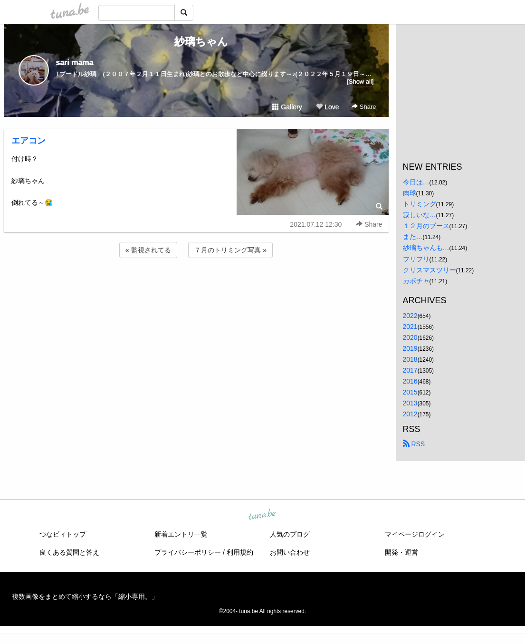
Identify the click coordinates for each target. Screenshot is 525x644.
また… (413, 236)
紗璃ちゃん (196, 42)
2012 (410, 414)
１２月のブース (426, 226)
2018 (410, 359)
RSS (414, 444)
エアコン (28, 140)
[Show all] (360, 81)
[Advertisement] (196, 285)
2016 (410, 381)
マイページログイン (415, 534)
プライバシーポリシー (187, 552)
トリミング (419, 204)
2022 (410, 315)
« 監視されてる (148, 250)
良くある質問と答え (69, 552)
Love (327, 107)
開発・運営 (401, 552)
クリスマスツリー (429, 270)
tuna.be (262, 514)
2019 (410, 348)
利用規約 (240, 552)
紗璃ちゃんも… (426, 247)
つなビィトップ (62, 534)
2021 (410, 326)
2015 (410, 392)
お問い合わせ (290, 552)
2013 (410, 403)
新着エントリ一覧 (181, 534)
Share (364, 106)
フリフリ (416, 259)
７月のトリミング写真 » (230, 250)
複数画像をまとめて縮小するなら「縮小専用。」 (85, 596)
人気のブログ (290, 534)
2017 (410, 370)
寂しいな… (419, 215)
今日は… (416, 182)
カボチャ (416, 281)
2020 (410, 337)
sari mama (75, 62)
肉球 (409, 193)
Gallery (287, 107)
